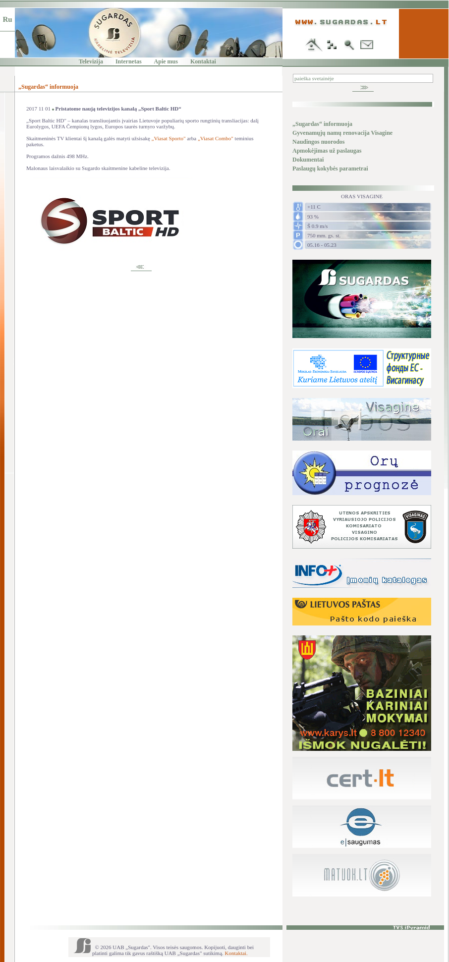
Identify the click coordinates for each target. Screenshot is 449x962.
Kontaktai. (236, 953)
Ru (7, 19)
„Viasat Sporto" (169, 138)
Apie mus (166, 61)
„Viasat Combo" (215, 138)
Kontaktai (203, 61)
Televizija (91, 61)
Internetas (128, 61)
